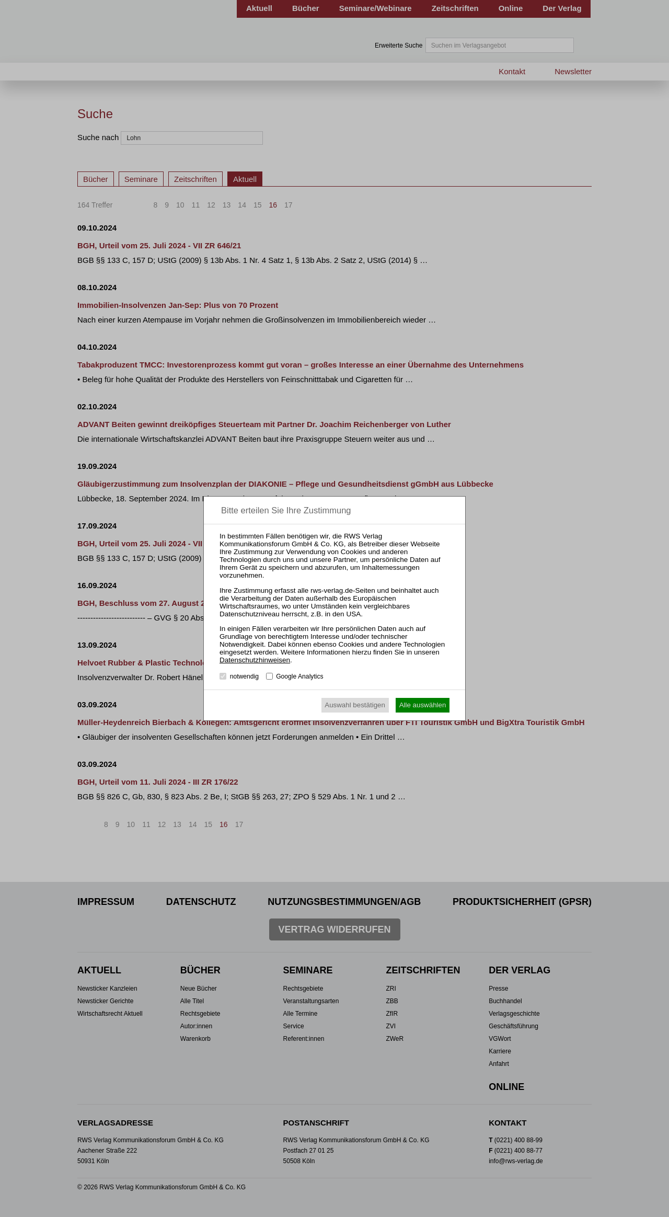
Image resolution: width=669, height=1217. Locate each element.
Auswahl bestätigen (355, 705)
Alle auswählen (422, 705)
